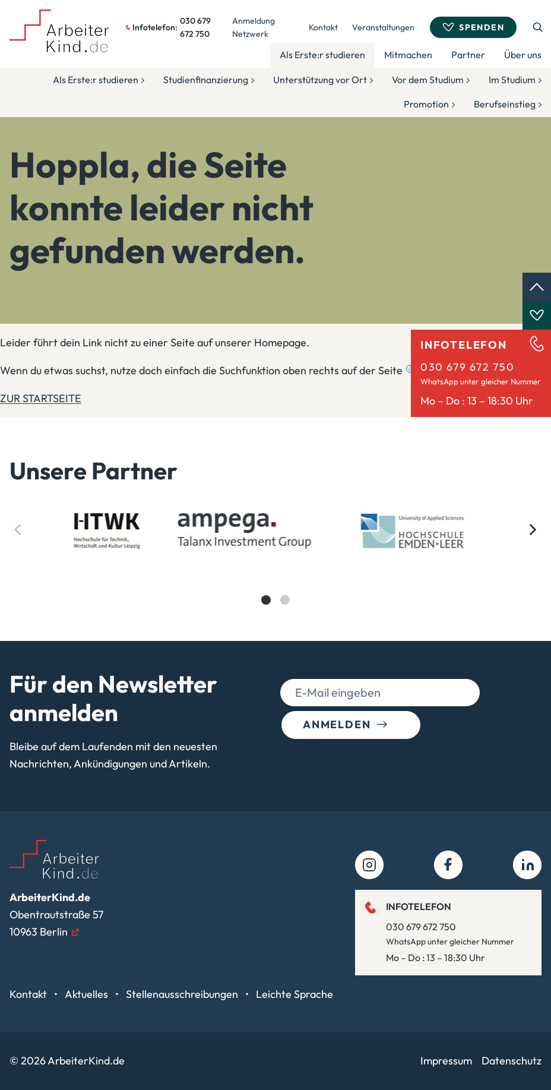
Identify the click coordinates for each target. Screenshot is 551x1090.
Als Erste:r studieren (322, 55)
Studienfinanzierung (205, 80)
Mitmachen (408, 55)
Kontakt (323, 27)
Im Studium (512, 80)
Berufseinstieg (505, 104)
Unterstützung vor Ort (320, 80)
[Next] (532, 529)
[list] (276, 569)
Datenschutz (512, 1060)
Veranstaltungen (383, 27)
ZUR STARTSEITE (40, 398)
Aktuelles (87, 994)
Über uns (523, 55)
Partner (468, 55)
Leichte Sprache (294, 994)
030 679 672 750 (467, 367)
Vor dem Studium (428, 80)
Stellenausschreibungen (183, 994)
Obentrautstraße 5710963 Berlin (56, 914)
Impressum (446, 1060)
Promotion (426, 104)
